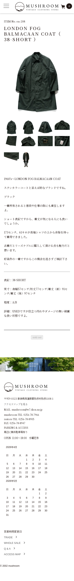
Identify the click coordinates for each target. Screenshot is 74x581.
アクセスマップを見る (16, 404)
